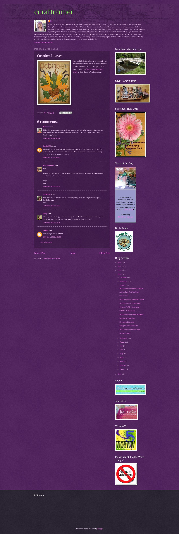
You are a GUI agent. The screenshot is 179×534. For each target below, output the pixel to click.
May (121, 354)
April (122, 357)
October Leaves (124, 333)
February (123, 365)
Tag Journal (123, 296)
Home (72, 253)
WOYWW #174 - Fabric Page (129, 329)
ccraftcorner (53, 11)
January (123, 369)
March (122, 361)
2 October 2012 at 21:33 (51, 206)
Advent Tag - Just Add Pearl (129, 292)
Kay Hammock (48, 165)
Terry (45, 214)
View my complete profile (43, 42)
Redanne (46, 127)
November (124, 281)
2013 (120, 270)
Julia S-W (47, 194)
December (123, 277)
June (121, 350)
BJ (51, 21)
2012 (120, 274)
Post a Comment (46, 242)
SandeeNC (47, 146)
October (123, 285)
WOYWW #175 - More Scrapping (131, 314)
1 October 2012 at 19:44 (51, 157)
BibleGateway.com (125, 217)
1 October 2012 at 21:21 (51, 187)
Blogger (100, 529)
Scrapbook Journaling (127, 318)
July (121, 346)
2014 (120, 266)
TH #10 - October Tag (127, 311)
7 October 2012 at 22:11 (51, 223)
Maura (45, 230)
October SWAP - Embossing (129, 307)
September (124, 338)
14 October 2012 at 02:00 (52, 237)
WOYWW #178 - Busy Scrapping (131, 288)
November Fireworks (126, 322)
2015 (120, 262)
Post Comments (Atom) (52, 258)
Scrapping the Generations (128, 326)
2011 (120, 374)
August (122, 342)
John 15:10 (128, 210)
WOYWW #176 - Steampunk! (130, 303)
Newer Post (40, 253)
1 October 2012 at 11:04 (51, 138)
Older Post (104, 253)
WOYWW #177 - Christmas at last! (131, 300)
